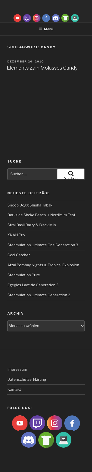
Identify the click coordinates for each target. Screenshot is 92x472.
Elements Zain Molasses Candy (42, 68)
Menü (46, 29)
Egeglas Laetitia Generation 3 (33, 285)
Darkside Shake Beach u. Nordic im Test (41, 215)
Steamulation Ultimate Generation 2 (38, 295)
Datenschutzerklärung (26, 379)
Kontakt (14, 389)
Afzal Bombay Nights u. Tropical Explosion (43, 265)
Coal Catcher (18, 255)
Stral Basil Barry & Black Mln (31, 225)
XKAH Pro (16, 235)
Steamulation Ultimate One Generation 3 (42, 245)
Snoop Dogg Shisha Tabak (29, 205)
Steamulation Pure (23, 275)
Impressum (17, 369)
